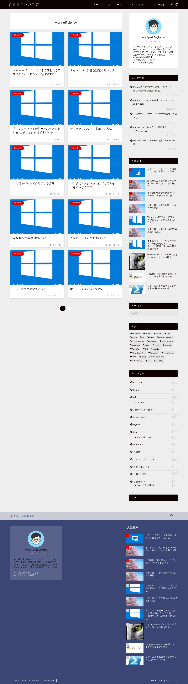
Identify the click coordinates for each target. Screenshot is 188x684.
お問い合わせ (158, 4)
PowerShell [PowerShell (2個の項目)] (136, 345)
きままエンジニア (24, 4)
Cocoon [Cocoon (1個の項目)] (148, 333)
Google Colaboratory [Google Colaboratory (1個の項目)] (166, 337)
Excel (155, 389)
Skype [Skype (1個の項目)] (157, 345)
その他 (155, 451)
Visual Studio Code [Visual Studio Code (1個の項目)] (138, 353)
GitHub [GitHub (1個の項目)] (151, 337)
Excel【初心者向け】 (157, 485)
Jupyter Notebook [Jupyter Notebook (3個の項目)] (138, 341)
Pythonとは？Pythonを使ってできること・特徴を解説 (154, 102)
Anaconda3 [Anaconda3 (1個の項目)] (136, 333)
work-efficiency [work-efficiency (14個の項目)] (168, 353)
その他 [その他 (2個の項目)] (143, 357)
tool (155, 431)
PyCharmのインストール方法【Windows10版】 (154, 143)
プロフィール (115, 4)
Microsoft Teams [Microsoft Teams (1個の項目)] (167, 341)
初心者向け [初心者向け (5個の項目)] (159, 361)
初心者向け (155, 481)
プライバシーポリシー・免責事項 (26, 680)
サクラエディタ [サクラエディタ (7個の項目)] (137, 361)
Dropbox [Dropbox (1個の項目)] (158, 333)
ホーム (96, 4)
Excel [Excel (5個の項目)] (168, 333)
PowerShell (155, 417)
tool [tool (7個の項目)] (146, 349)
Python (155, 424)
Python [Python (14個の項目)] (147, 345)
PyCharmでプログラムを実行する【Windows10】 (150, 129)
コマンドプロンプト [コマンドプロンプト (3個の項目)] (157, 357)
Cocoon (155, 382)
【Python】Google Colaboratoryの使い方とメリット (155, 116)
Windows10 (155, 444)
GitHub (157, 402)
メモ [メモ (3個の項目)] (149, 361)
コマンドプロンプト (155, 459)
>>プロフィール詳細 (143, 63)
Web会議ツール (157, 437)
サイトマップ (136, 4)
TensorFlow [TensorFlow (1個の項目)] (136, 349)
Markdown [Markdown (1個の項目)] (152, 341)
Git (155, 397)
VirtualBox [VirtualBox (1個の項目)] (156, 349)
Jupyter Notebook (155, 409)
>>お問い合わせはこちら (145, 60)
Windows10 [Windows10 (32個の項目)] (154, 353)
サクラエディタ (155, 466)
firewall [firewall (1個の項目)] (134, 337)
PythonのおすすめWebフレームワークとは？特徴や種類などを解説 (153, 89)
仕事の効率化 (155, 473)
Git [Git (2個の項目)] (143, 337)
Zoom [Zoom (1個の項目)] (134, 357)
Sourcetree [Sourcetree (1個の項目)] (168, 345)
